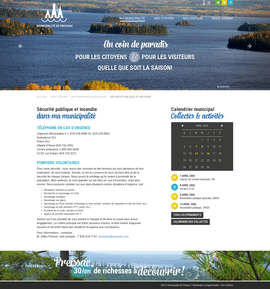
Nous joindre (222, 18)
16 (208, 153)
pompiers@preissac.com (113, 236)
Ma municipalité (132, 18)
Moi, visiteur (193, 18)
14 (196, 153)
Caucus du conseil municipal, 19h (197, 177)
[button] (20, 45)
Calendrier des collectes (190, 221)
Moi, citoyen (164, 18)
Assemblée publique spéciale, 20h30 (199, 196)
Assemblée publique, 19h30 (194, 206)
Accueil (42, 96)
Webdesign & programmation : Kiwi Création (213, 285)
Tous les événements (187, 214)
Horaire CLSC (187, 187)
